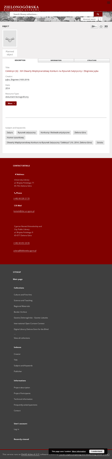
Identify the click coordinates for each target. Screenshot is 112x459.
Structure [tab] (91, 60)
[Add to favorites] (101, 26)
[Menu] (108, 2)
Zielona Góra (80, 132)
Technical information (23, 399)
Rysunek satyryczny (27, 132)
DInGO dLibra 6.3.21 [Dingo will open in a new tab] (30, 454)
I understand (96, 451)
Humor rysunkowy (15, 137)
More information (79, 451)
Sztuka (100, 142)
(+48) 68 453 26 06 (22, 243)
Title (16, 360)
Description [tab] (20, 60)
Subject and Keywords (23, 365)
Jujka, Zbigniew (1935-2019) (17, 79)
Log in (16, 429)
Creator (17, 354)
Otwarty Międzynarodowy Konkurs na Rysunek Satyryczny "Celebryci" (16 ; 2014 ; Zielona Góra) (49, 142)
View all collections (22, 338)
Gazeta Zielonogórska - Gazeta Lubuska (31, 317)
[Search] (98, 14)
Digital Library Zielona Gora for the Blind (31, 329)
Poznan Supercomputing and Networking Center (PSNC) (84, 454)
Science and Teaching (23, 300)
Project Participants (22, 393)
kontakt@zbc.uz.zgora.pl (24, 211)
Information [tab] (56, 60)
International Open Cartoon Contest (29, 323)
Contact (17, 410)
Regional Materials (22, 306)
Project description (22, 387)
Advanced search (89, 19)
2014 (7, 88)
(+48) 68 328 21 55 (22, 198)
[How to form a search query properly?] (100, 19)
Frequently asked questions (25, 405)
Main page (17, 279)
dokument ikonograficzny (17, 97)
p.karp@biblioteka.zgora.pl (25, 250)
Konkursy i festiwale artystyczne (55, 132)
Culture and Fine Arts (23, 294)
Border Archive (20, 312)
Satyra (10, 132)
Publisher (18, 371)
